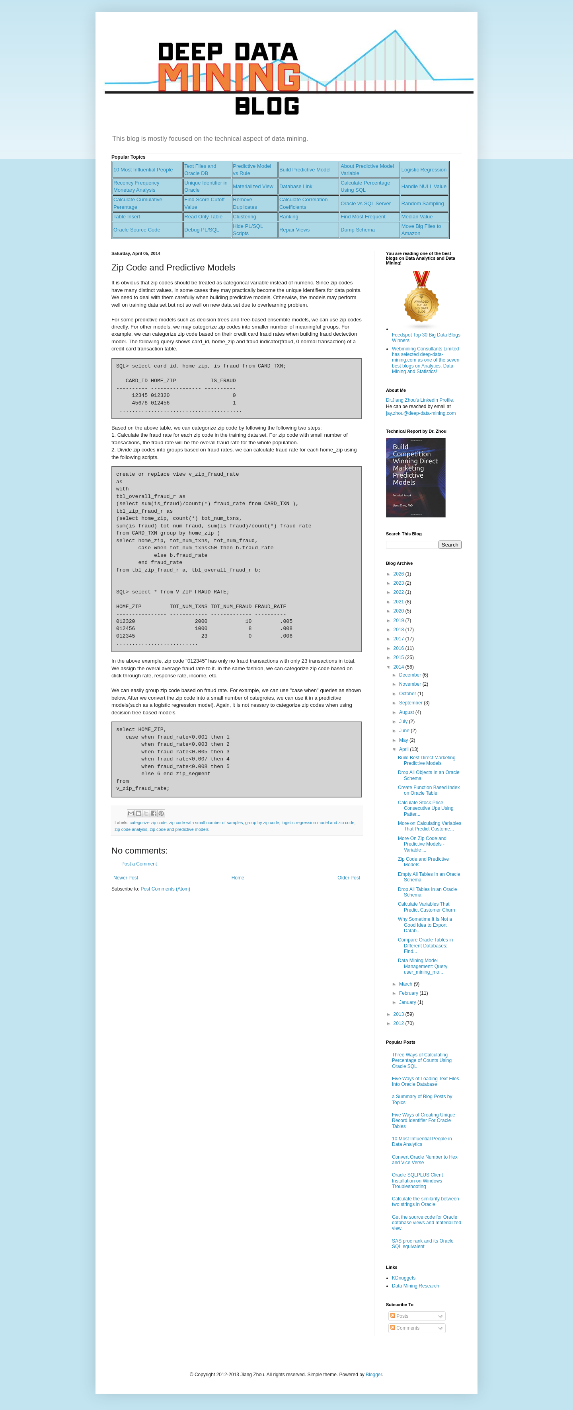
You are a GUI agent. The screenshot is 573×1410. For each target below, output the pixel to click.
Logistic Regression (423, 170)
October (408, 693)
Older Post (348, 878)
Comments (404, 1328)
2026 (399, 574)
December (411, 675)
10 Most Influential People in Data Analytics (422, 1141)
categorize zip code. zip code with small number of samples (186, 822)
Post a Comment (139, 864)
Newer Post (125, 878)
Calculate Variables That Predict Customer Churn (426, 906)
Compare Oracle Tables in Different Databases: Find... (425, 945)
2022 (399, 592)
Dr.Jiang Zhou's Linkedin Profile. (420, 400)
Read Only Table (203, 217)
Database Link (295, 186)
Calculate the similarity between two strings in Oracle (425, 1201)
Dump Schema (358, 230)
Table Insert (126, 217)
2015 (399, 657)
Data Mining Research (415, 1286)
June (405, 730)
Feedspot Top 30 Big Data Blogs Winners (426, 334)
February (409, 993)
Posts (399, 1316)
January (408, 1002)
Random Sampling (422, 203)
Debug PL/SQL (201, 230)
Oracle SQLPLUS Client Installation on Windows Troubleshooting (417, 1180)
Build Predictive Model (305, 170)
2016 (399, 648)
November (411, 684)
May (404, 740)
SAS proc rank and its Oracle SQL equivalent (423, 1243)
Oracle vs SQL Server (366, 203)
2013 (399, 1014)
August (407, 712)
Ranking (288, 217)
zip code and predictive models (179, 829)
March (406, 984)
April (404, 749)
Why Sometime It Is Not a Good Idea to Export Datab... (425, 925)
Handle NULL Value (423, 186)
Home (238, 878)
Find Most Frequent (363, 217)
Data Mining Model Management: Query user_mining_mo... (422, 966)
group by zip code (262, 822)
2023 (399, 583)
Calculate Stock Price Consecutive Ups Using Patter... (426, 808)
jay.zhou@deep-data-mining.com (421, 413)
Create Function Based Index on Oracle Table (429, 790)
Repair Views (294, 230)
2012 (399, 1023)
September (411, 703)
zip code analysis (131, 829)
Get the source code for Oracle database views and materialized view (426, 1222)
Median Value (417, 217)
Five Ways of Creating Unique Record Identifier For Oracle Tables (423, 1120)
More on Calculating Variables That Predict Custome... (429, 826)
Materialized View (253, 186)
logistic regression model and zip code (318, 822)
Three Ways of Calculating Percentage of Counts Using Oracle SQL (422, 1060)
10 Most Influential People (143, 170)
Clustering (244, 217)
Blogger (374, 1374)
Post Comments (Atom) (165, 889)
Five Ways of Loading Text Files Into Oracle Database (425, 1081)
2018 (399, 629)
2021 (399, 602)
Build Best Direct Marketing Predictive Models (427, 760)
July (404, 721)
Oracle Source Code (136, 230)
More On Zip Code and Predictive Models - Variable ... (422, 844)
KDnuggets (403, 1278)
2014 (399, 667)
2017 (399, 639)
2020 (399, 611)
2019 (399, 620)
